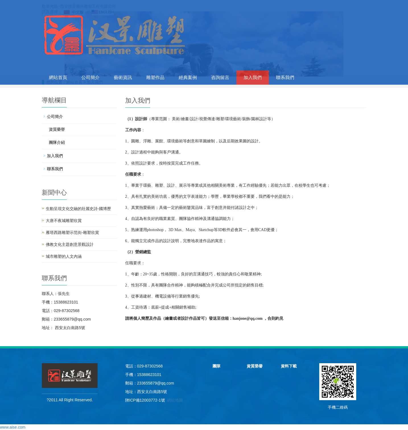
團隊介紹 (57, 142)
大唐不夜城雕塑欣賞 (64, 220)
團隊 (217, 366)
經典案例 (188, 77)
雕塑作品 (155, 77)
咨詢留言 (220, 77)
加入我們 (253, 77)
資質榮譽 (57, 129)
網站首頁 (58, 77)
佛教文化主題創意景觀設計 (70, 244)
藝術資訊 (123, 77)
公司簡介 (90, 77)
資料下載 (289, 366)
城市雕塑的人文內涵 (64, 256)
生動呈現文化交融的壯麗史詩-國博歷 (78, 208)
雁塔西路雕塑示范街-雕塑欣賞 (72, 232)
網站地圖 (175, 400)
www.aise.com (12, 427)
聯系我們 (285, 77)
